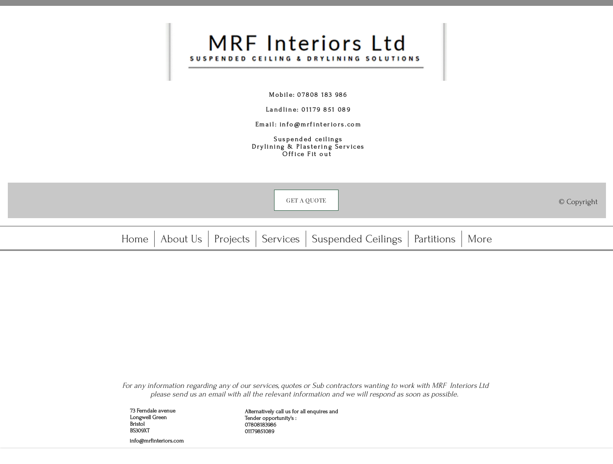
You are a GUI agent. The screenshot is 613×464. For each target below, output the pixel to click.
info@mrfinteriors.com (321, 124)
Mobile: (283, 94)
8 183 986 (330, 94)
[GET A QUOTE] (306, 200)
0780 (305, 94)
